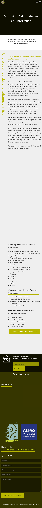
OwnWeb (37, 504)
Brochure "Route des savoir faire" (24, 332)
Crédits (11, 504)
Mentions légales (23, 504)
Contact (16, 504)
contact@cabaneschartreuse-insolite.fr (18, 450)
